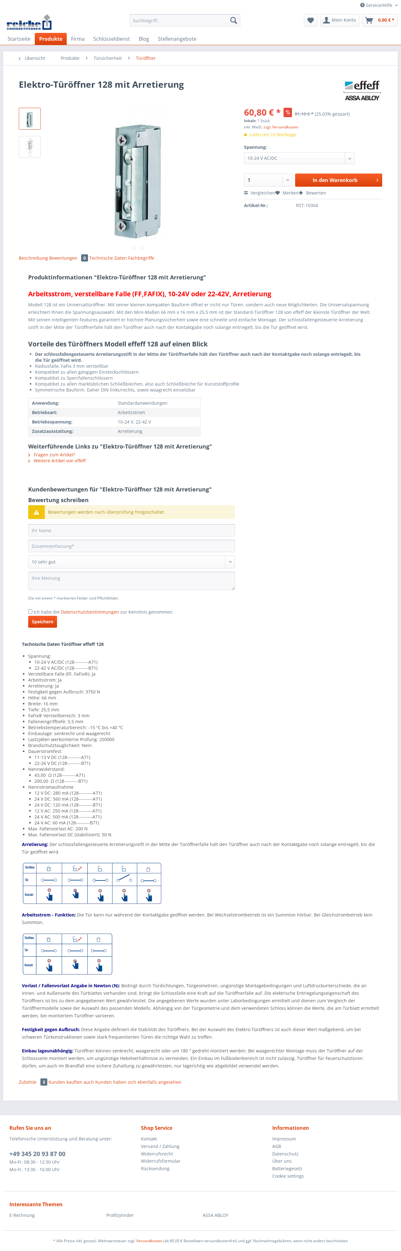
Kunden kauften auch (71, 1082)
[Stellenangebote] (177, 39)
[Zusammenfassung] (131, 546)
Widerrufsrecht (157, 1154)
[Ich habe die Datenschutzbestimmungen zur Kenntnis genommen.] (30, 612)
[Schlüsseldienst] (111, 39)
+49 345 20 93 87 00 (37, 1154)
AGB (276, 1146)
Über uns (282, 1161)
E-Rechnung (22, 1215)
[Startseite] (19, 39)
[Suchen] (233, 20)
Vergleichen (259, 193)
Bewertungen (69, 258)
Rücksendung (155, 1168)
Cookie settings (288, 1176)
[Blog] (144, 39)
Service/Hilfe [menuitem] (376, 5)
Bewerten (312, 193)
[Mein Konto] (339, 20)
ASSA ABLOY (215, 1215)
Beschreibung (33, 258)
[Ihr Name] (131, 530)
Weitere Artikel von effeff (57, 461)
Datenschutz (285, 1154)
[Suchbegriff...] (185, 20)
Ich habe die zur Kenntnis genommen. (104, 612)
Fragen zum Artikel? (51, 455)
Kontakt (149, 1139)
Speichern (42, 622)
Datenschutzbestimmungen (90, 612)
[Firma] (78, 39)
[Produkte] (51, 39)
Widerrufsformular (160, 1161)
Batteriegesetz (287, 1168)
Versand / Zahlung (160, 1146)
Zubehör (34, 1082)
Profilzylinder (120, 1215)
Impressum (284, 1139)
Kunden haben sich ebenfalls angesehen (138, 1082)
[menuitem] (185, 23)
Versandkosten (149, 1240)
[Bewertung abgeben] (131, 561)
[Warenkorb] (380, 20)
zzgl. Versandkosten (280, 127)
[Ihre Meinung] (131, 581)
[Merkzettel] (310, 20)
